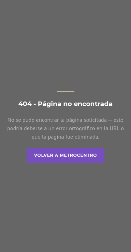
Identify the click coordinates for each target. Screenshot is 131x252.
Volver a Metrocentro (65, 155)
